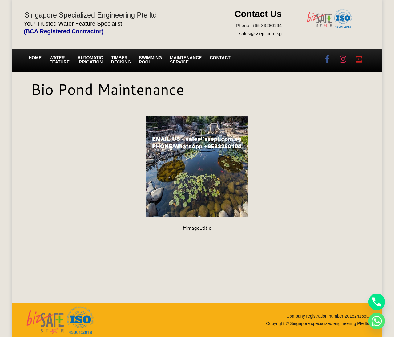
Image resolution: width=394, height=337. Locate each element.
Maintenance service (186, 59)
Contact (220, 57)
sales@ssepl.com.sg (260, 33)
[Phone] (376, 302)
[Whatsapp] (376, 321)
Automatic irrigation (90, 59)
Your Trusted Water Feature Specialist (73, 23)
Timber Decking (121, 59)
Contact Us (258, 14)
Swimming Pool (150, 59)
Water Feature (60, 59)
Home (35, 57)
